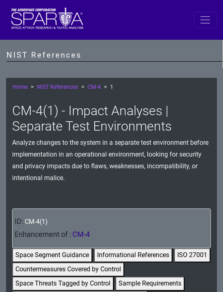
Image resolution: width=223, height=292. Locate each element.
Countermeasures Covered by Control (68, 269)
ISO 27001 (192, 255)
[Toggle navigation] (205, 20)
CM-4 (94, 87)
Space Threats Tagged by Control (62, 283)
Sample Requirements (150, 283)
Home (20, 87)
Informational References (133, 255)
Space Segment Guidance (52, 255)
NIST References (57, 87)
